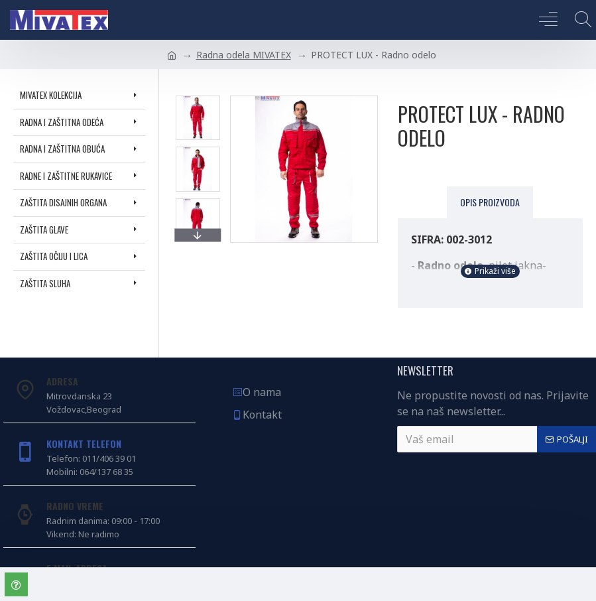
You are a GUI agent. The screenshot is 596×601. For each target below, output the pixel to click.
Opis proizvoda (490, 202)
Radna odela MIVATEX (243, 54)
